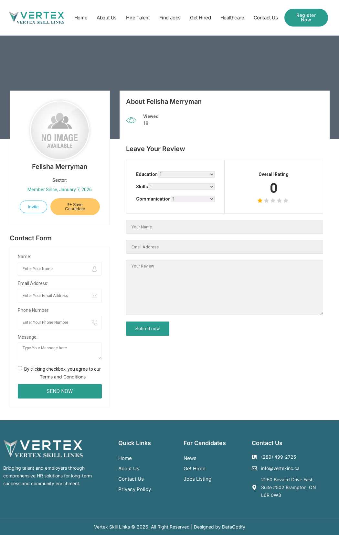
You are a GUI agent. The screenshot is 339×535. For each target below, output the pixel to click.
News (190, 458)
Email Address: (33, 283)
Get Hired (200, 18)
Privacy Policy (134, 489)
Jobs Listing (197, 479)
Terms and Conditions (63, 376)
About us (128, 468)
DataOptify (233, 527)
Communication (153, 199)
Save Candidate (75, 206)
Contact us (131, 479)
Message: (27, 337)
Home (80, 18)
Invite (33, 206)
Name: (24, 256)
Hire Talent (138, 18)
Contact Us (266, 18)
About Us (107, 18)
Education (147, 174)
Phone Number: (33, 310)
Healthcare (232, 18)
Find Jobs (170, 18)
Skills (142, 186)
